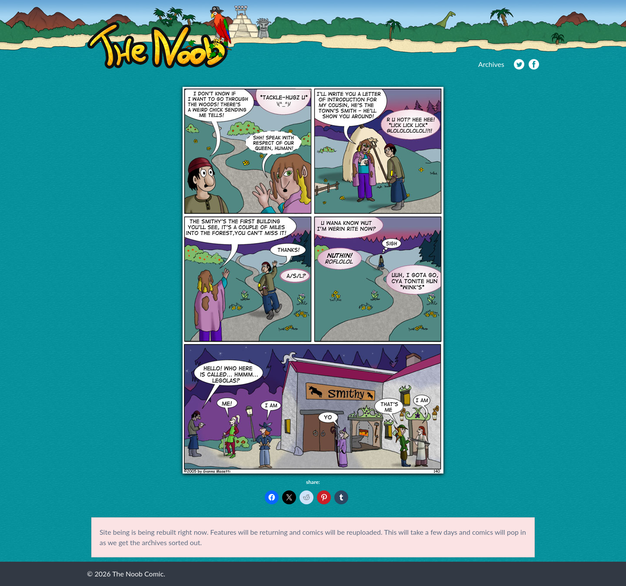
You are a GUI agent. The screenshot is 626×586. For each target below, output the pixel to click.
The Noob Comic (159, 37)
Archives (491, 64)
